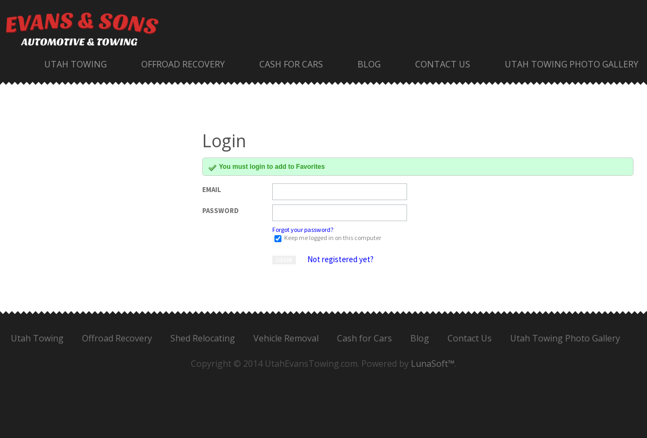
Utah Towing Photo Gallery (571, 64)
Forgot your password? (302, 229)
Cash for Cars (291, 64)
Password (220, 210)
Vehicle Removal (286, 338)
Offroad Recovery (183, 64)
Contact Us (442, 64)
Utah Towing (75, 64)
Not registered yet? (340, 259)
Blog (369, 64)
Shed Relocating (202, 338)
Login (284, 260)
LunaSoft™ (433, 363)
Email (211, 189)
